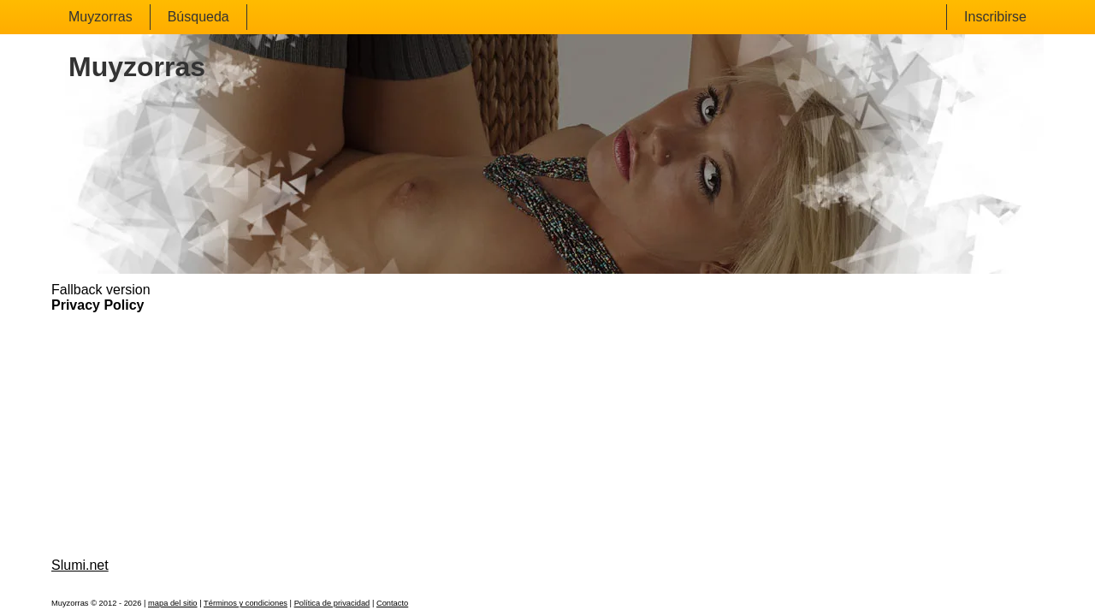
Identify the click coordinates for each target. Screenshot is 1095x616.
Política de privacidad (332, 603)
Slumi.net (80, 565)
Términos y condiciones (245, 603)
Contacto (392, 603)
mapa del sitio (173, 603)
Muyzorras (100, 16)
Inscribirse (995, 16)
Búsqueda (198, 16)
